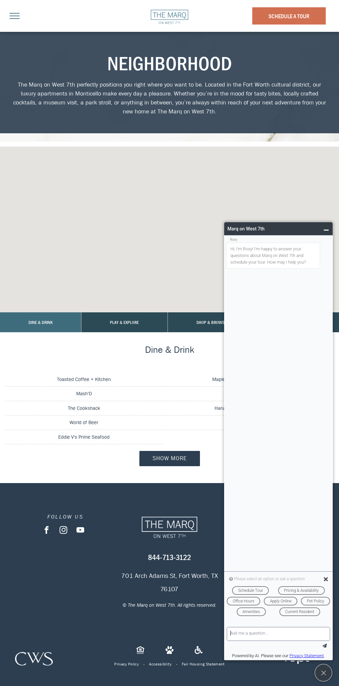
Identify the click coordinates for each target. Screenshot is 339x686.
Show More (170, 458)
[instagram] (63, 530)
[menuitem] (126, 664)
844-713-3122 (169, 557)
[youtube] (80, 530)
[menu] (14, 16)
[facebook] (46, 530)
